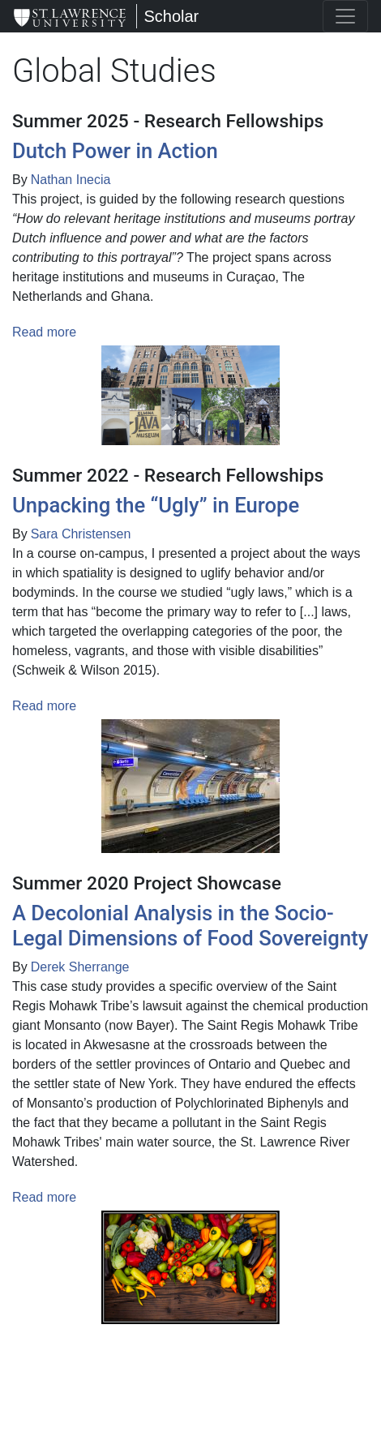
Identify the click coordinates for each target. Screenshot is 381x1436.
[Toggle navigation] (345, 16)
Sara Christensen (81, 534)
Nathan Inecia (71, 179)
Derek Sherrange (80, 967)
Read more (44, 332)
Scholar (171, 16)
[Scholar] (69, 16)
